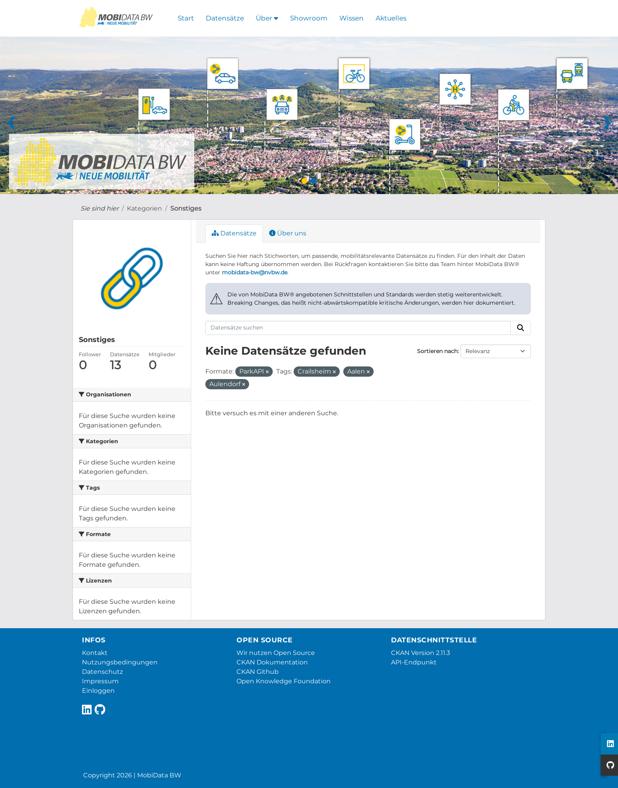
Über (267, 18)
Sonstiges (185, 208)
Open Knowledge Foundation (283, 681)
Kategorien (144, 208)
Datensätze (225, 18)
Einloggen (98, 690)
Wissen (351, 18)
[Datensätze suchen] (358, 328)
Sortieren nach (437, 351)
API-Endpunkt (414, 662)
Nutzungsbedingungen (120, 662)
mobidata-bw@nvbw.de (254, 272)
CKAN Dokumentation (272, 662)
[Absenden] (520, 328)
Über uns (287, 233)
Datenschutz (102, 671)
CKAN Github (257, 671)
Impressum (100, 681)
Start (186, 18)
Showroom (309, 18)
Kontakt (95, 653)
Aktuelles (391, 18)
